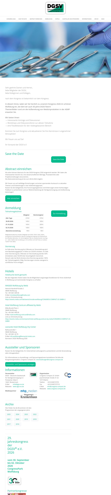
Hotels (57, 19)
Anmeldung (48, 19)
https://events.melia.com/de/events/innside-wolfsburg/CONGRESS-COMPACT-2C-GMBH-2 (35, 299)
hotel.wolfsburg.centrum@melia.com (22, 315)
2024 (17, 414)
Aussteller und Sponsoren (70, 19)
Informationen (86, 19)
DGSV (102, 19)
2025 (9, 414)
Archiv (96, 19)
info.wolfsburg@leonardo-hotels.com (22, 336)
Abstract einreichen (36, 19)
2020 (17, 419)
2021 (9, 419)
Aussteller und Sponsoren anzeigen (20, 364)
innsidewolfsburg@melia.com (20, 295)
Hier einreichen (13, 198)
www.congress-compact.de (56, 389)
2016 (17, 424)
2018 (34, 419)
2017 (9, 424)
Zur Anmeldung (59, 213)
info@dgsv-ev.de (18, 384)
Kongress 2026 (11, 19)
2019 (26, 419)
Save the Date (22, 19)
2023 (26, 414)
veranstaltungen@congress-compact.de (49, 360)
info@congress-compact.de (56, 386)
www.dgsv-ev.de (18, 386)
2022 (34, 414)
